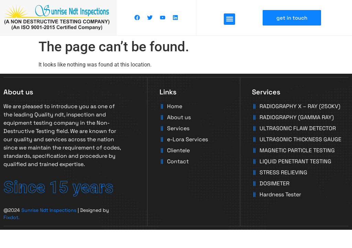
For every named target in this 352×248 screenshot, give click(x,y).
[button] (229, 19)
